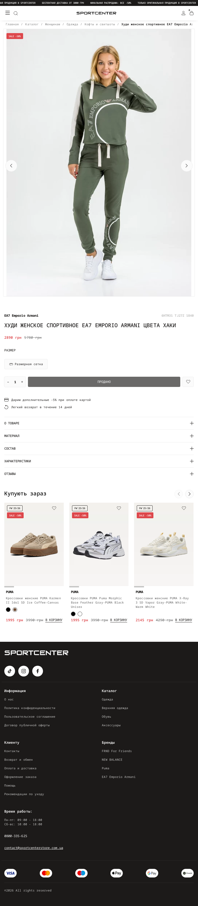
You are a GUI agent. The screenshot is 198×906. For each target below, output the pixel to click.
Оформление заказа (20, 777)
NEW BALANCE (112, 759)
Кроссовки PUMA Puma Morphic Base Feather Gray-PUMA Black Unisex (97, 602)
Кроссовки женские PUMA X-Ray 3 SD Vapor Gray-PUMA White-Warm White (162, 602)
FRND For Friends (117, 751)
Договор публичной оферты (27, 725)
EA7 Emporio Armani (119, 777)
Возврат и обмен (18, 759)
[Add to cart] (53, 620)
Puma (105, 768)
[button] (11, 166)
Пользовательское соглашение (30, 716)
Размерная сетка (26, 364)
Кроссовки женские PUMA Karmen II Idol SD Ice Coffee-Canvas (33, 600)
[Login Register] (183, 13)
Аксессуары (111, 725)
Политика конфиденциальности (30, 708)
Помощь (10, 785)
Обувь (106, 716)
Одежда (107, 699)
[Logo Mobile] (96, 13)
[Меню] (7, 13)
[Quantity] (15, 382)
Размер (10, 350)
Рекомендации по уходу (24, 794)
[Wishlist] (188, 382)
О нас (9, 699)
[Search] (15, 13)
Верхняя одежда (115, 708)
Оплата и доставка (20, 768)
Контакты (11, 751)
